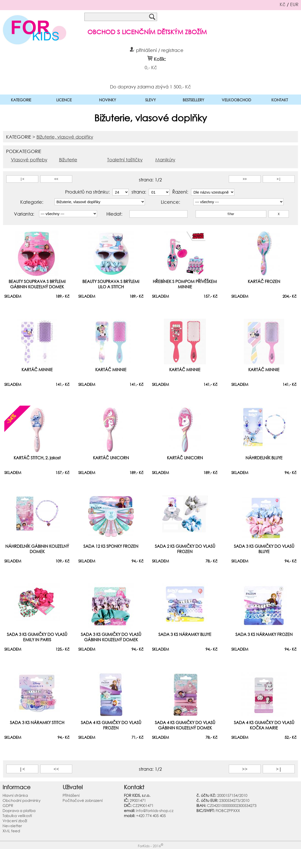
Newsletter (12, 825)
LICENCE (64, 99)
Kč (283, 4)
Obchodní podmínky (22, 800)
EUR (294, 4)
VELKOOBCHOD (236, 99)
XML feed (11, 830)
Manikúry (165, 159)
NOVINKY (107, 99)
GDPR (8, 805)
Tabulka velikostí (17, 815)
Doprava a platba (19, 810)
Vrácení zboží (15, 820)
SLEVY (150, 99)
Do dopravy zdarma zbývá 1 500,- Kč (150, 86)
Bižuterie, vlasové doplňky (64, 137)
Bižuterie (68, 159)
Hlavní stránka (15, 795)
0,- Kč (151, 67)
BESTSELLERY (193, 99)
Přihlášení (71, 795)
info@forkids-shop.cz (154, 810)
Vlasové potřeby (29, 159)
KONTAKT (279, 99)
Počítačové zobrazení (83, 800)
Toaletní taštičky (125, 159)
